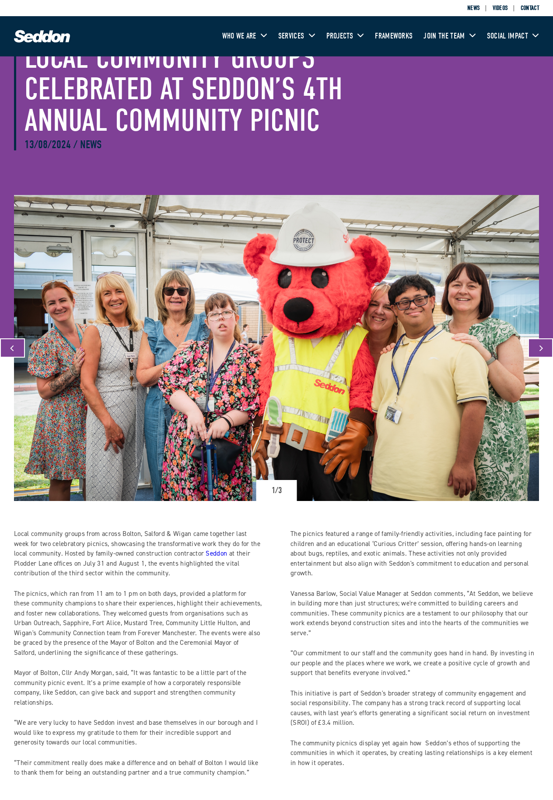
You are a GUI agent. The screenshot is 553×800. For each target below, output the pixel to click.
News (473, 8)
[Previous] (12, 348)
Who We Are (244, 36)
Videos (500, 8)
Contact (530, 8)
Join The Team (450, 36)
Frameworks (394, 36)
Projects (345, 36)
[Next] (540, 348)
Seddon (216, 553)
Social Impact (513, 36)
